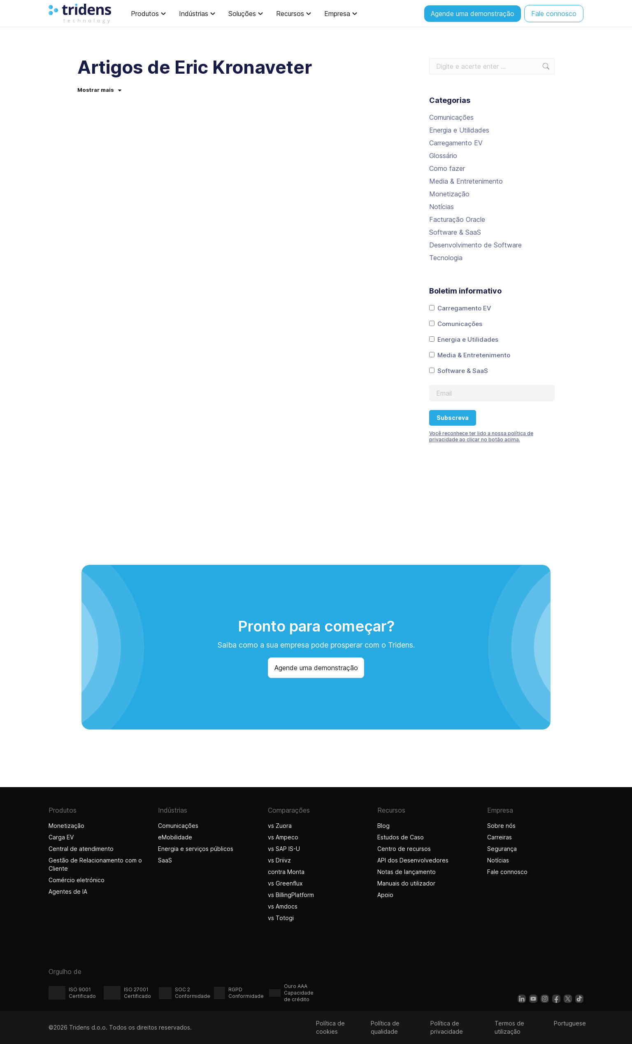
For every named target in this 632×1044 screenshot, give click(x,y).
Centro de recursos (404, 848)
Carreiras (499, 837)
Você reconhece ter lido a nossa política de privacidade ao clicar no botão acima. (481, 436)
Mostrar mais (99, 89)
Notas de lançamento (406, 871)
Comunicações (451, 117)
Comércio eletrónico (77, 879)
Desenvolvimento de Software (475, 245)
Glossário (443, 155)
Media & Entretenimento (466, 181)
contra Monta (286, 871)
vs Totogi (282, 917)
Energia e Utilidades (459, 130)
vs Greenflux (285, 883)
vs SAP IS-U (284, 848)
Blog (383, 825)
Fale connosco (507, 871)
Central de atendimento (81, 848)
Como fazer (447, 168)
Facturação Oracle (457, 219)
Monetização (449, 194)
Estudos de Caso (400, 837)
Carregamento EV (456, 143)
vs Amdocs (282, 906)
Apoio (385, 894)
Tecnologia (445, 258)
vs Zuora (280, 825)
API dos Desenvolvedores (412, 860)
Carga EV (61, 837)
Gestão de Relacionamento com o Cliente (95, 864)
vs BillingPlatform (291, 894)
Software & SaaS (455, 232)
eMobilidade (175, 837)
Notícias (441, 207)
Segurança (502, 848)
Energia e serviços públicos (195, 848)
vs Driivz (279, 860)
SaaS (165, 860)
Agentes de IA (69, 891)
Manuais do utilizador (406, 883)
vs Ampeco (283, 837)
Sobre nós (501, 825)
